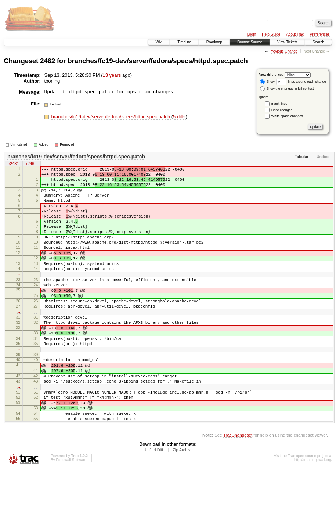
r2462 (31, 164)
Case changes (282, 110)
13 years (112, 75)
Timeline (184, 42)
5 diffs (179, 116)
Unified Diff (153, 504)
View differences (271, 74)
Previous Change (284, 51)
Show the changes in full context (287, 88)
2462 (47, 61)
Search (318, 42)
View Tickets (287, 42)
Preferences (320, 34)
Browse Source (249, 42)
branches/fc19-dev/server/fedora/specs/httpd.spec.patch (158, 61)
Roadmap (214, 42)
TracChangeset (237, 489)
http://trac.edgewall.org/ (313, 514)
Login (251, 34)
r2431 (13, 164)
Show (267, 81)
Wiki (158, 42)
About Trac (295, 34)
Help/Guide (271, 34)
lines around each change (301, 81)
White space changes (287, 116)
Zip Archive (182, 504)
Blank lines (279, 103)
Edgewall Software (71, 514)
